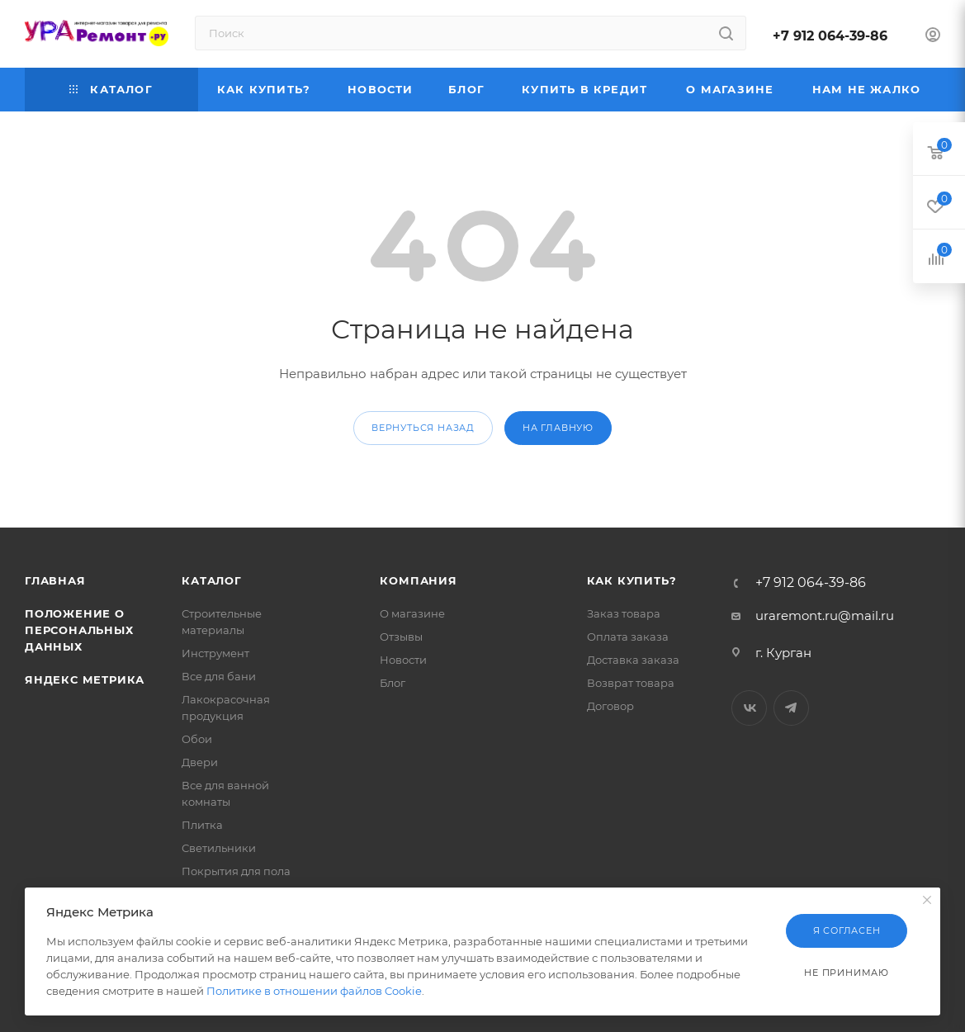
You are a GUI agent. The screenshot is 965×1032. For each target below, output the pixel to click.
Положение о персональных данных (79, 630)
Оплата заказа (628, 636)
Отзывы (401, 636)
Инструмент (215, 653)
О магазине (412, 613)
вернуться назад (423, 427)
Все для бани (219, 676)
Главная (55, 580)
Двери (200, 762)
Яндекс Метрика (84, 679)
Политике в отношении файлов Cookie (314, 990)
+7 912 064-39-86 (830, 36)
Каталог (212, 580)
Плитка (202, 824)
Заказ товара (623, 613)
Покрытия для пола (236, 871)
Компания (418, 580)
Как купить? (632, 580)
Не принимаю (846, 972)
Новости (403, 659)
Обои (197, 739)
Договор (610, 705)
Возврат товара (630, 682)
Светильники (219, 847)
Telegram (791, 708)
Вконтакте (749, 708)
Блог (392, 682)
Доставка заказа (633, 659)
